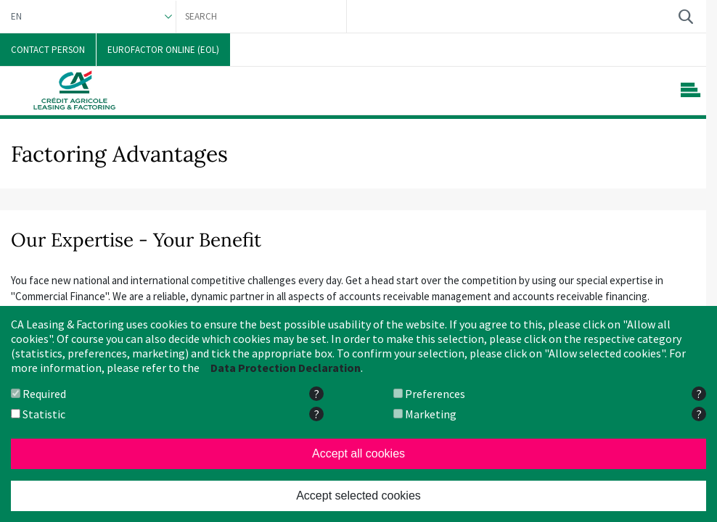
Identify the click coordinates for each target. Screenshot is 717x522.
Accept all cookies (358, 453)
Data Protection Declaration (285, 367)
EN (16, 16)
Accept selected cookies (358, 495)
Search (685, 16)
